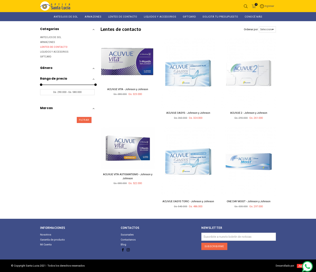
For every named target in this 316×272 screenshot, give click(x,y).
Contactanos (128, 239)
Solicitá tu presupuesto (220, 16)
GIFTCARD (189, 16)
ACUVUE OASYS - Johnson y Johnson (188, 112)
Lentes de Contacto (122, 16)
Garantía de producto (52, 239)
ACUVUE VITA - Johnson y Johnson (127, 89)
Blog (123, 244)
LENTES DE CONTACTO (54, 47)
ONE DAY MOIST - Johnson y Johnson (248, 201)
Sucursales (127, 234)
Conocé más (253, 16)
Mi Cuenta (46, 244)
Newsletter (211, 228)
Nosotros (45, 234)
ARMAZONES (93, 16)
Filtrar (84, 120)
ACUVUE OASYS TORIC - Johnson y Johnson (188, 201)
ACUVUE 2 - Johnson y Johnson (248, 112)
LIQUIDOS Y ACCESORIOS (160, 16)
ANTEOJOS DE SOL (66, 16)
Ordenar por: (251, 29)
